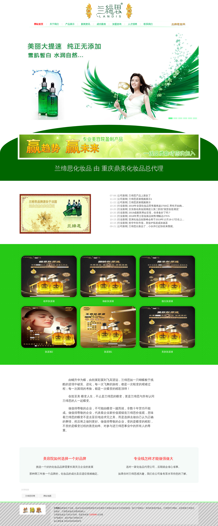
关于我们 (54, 24)
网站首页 (38, 24)
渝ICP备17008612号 (74, 518)
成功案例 (101, 24)
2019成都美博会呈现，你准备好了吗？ (150, 212)
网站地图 (47, 496)
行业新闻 (122, 205)
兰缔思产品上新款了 (140, 195)
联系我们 (148, 24)
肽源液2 (49, 351)
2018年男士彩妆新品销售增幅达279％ (149, 216)
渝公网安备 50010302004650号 (67, 521)
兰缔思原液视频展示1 (140, 199)
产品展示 (69, 24)
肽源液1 (108, 351)
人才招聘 (132, 24)
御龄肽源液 (108, 301)
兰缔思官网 (30, 496)
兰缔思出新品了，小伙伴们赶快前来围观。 (152, 226)
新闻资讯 (85, 24)
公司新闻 (122, 195)
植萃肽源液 (49, 301)
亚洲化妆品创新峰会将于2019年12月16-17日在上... (156, 219)
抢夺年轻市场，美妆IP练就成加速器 (148, 222)
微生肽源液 (167, 301)
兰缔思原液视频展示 (140, 202)
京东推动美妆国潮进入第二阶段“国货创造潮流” (154, 209)
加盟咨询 (116, 24)
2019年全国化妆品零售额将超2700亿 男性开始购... (156, 205)
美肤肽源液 (167, 351)
